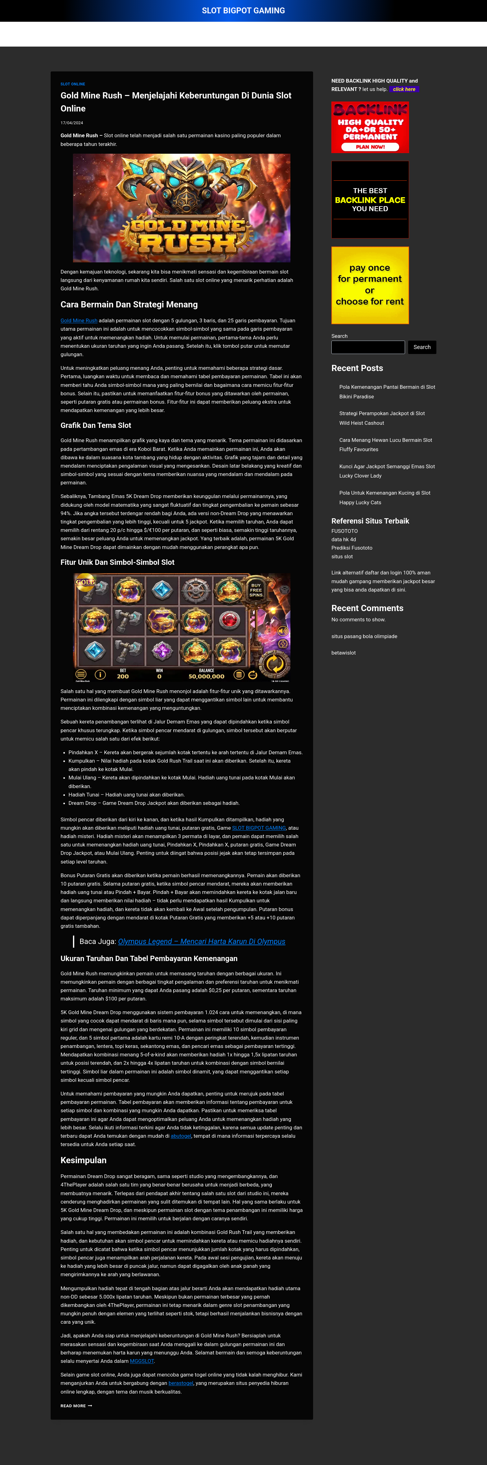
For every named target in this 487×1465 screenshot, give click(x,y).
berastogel (181, 1383)
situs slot (342, 556)
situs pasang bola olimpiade (364, 636)
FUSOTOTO (344, 531)
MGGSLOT (142, 1361)
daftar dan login (383, 572)
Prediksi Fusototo (351, 548)
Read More (76, 1405)
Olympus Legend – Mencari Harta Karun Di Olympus (201, 941)
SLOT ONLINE (73, 84)
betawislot (343, 653)
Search (339, 336)
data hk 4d (343, 539)
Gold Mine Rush (79, 320)
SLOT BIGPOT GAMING (259, 828)
